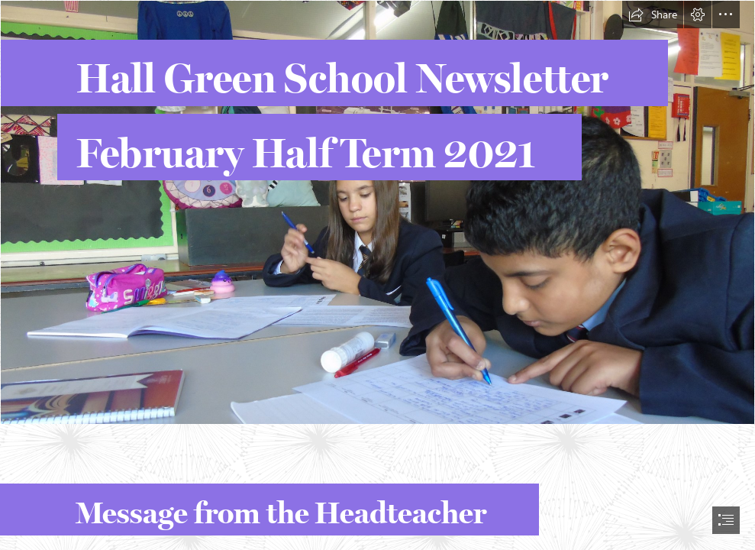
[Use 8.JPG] (377, 212)
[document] (377, 275)
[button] (652, 14)
